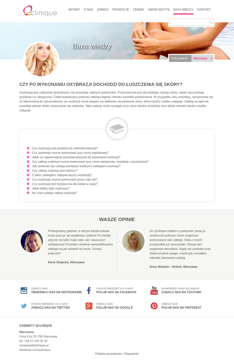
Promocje (120, 9)
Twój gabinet (179, 58)
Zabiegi (102, 9)
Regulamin (132, 353)
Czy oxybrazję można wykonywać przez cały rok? (64, 179)
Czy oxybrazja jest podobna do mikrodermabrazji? (65, 148)
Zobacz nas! (56, 290)
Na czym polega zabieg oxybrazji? (54, 192)
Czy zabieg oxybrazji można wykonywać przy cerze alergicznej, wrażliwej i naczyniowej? (90, 161)
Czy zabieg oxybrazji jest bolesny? (55, 170)
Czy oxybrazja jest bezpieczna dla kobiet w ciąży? (65, 184)
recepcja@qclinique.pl (34, 345)
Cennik (138, 9)
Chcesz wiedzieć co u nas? (116, 290)
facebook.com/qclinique (34, 349)
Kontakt (204, 9)
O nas (88, 9)
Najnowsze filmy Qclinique (181, 290)
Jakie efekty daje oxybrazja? (50, 188)
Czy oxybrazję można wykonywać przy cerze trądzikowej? (70, 152)
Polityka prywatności (108, 353)
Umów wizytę (159, 9)
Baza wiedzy (183, 9)
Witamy (74, 9)
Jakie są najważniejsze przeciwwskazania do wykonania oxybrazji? (76, 157)
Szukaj (210, 22)
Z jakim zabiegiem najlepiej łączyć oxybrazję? (62, 175)
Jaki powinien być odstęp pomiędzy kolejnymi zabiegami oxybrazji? (76, 166)
